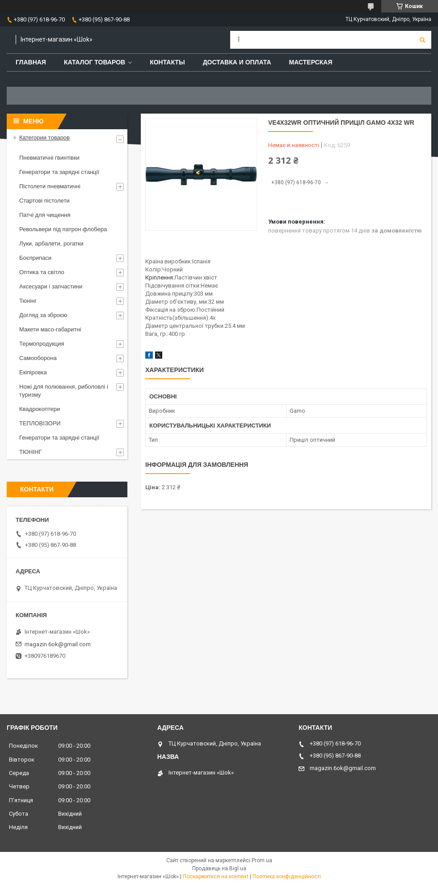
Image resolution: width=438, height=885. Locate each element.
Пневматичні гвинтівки (49, 157)
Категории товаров (44, 137)
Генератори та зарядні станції (59, 172)
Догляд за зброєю (43, 315)
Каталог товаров (94, 62)
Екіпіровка (33, 372)
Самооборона (38, 358)
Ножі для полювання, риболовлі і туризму (63, 390)
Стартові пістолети (44, 200)
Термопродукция (41, 343)
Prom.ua (262, 860)
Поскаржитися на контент (215, 876)
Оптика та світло (41, 272)
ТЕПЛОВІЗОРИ (40, 423)
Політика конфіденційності (287, 876)
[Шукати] (422, 40)
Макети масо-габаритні (50, 329)
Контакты (167, 62)
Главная (31, 62)
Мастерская (311, 62)
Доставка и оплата (237, 62)
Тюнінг (28, 300)
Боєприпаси (35, 257)
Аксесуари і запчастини (50, 286)
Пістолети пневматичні (49, 186)
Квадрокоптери (39, 409)
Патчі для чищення (45, 215)
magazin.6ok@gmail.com (58, 644)
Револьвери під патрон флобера (63, 229)
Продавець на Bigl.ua (219, 868)
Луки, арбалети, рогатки (51, 243)
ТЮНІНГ (30, 452)
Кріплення (159, 277)
